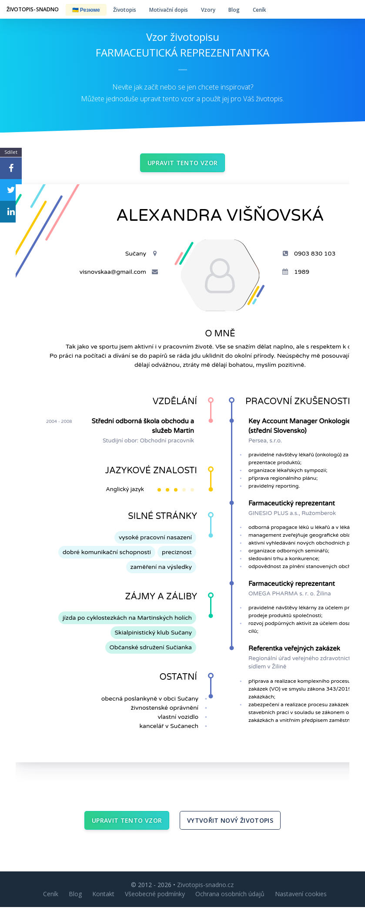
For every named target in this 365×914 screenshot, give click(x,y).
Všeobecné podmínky (155, 901)
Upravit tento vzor (182, 164)
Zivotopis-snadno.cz (205, 891)
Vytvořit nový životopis (230, 825)
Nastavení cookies (301, 901)
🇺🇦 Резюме (86, 9)
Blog (234, 9)
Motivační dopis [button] (168, 9)
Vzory (208, 9)
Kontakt (103, 901)
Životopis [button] (124, 9)
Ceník (259, 9)
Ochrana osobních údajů (230, 901)
